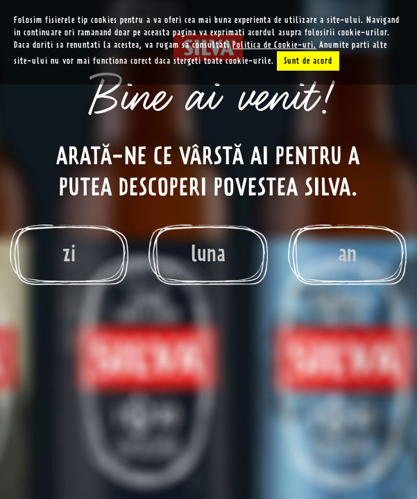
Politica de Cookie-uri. (274, 45)
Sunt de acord (308, 61)
